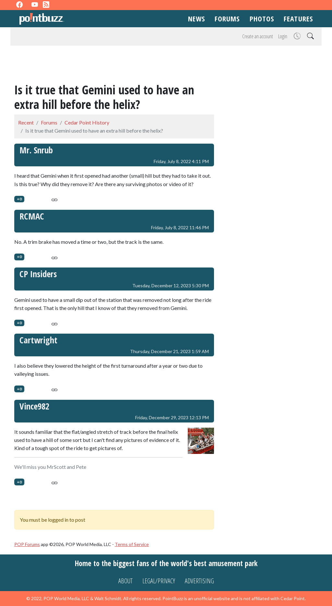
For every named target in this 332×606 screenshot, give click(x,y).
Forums (227, 18)
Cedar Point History (87, 122)
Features (298, 18)
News (196, 18)
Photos (262, 18)
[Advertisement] (166, 65)
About (125, 580)
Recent (26, 122)
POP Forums (27, 544)
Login (282, 36)
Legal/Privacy (158, 580)
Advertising (199, 580)
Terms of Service (132, 544)
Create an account (257, 36)
